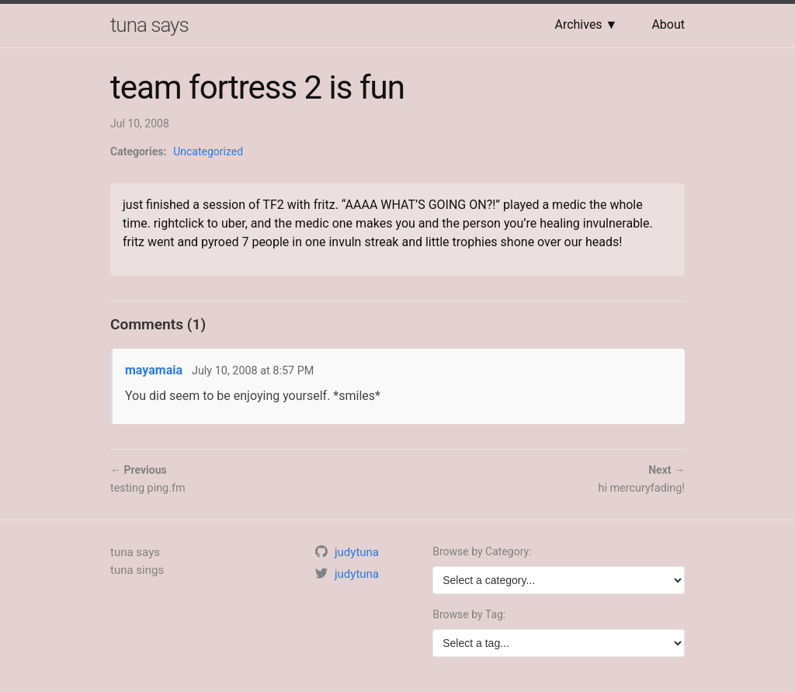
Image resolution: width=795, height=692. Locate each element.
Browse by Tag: (468, 614)
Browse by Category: (481, 551)
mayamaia (153, 370)
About (668, 24)
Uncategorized (208, 151)
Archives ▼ (585, 24)
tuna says (149, 25)
